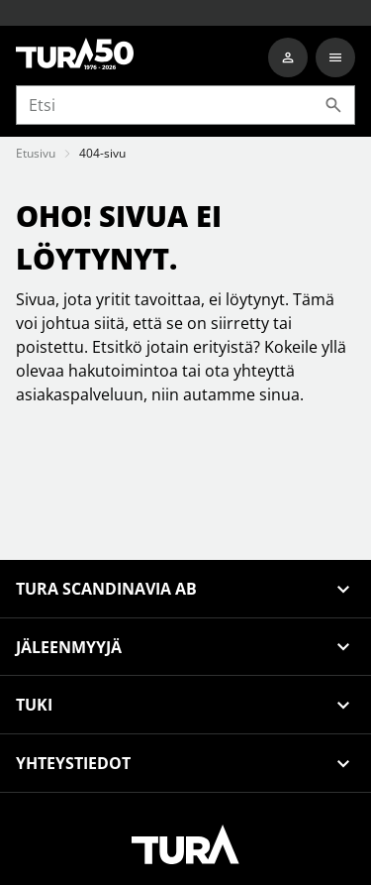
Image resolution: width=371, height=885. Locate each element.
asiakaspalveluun (79, 394)
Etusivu (35, 153)
